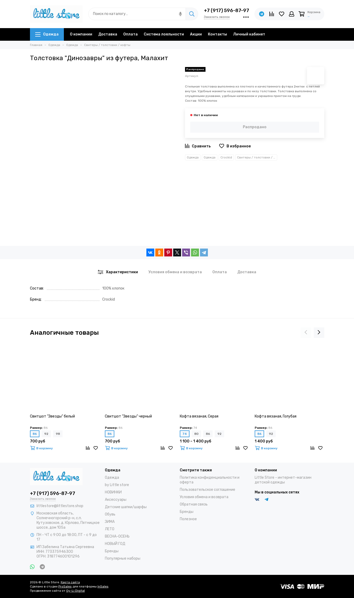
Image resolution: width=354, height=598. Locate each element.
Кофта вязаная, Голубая (275, 416)
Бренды (112, 551)
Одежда (47, 34)
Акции (196, 34)
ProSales (65, 586)
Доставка (107, 34)
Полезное (188, 519)
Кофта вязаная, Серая (199, 416)
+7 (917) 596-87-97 (226, 10)
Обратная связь (194, 504)
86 (35, 434)
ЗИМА (110, 521)
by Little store (117, 485)
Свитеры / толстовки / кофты (257, 157)
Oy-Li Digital (75, 590)
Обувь (110, 514)
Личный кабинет (249, 34)
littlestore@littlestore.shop (60, 506)
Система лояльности (164, 34)
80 (196, 434)
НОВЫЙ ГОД (115, 544)
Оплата (130, 34)
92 (46, 434)
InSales (103, 586)
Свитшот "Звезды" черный (128, 416)
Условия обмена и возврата (204, 497)
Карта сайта (70, 582)
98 (58, 434)
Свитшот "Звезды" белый (52, 416)
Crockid (226, 157)
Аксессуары (115, 499)
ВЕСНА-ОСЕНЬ (117, 536)
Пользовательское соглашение (207, 489)
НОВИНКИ (113, 492)
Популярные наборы (122, 558)
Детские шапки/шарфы (126, 507)
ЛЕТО (109, 529)
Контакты (217, 34)
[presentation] (306, 332)
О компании (81, 34)
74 (184, 434)
